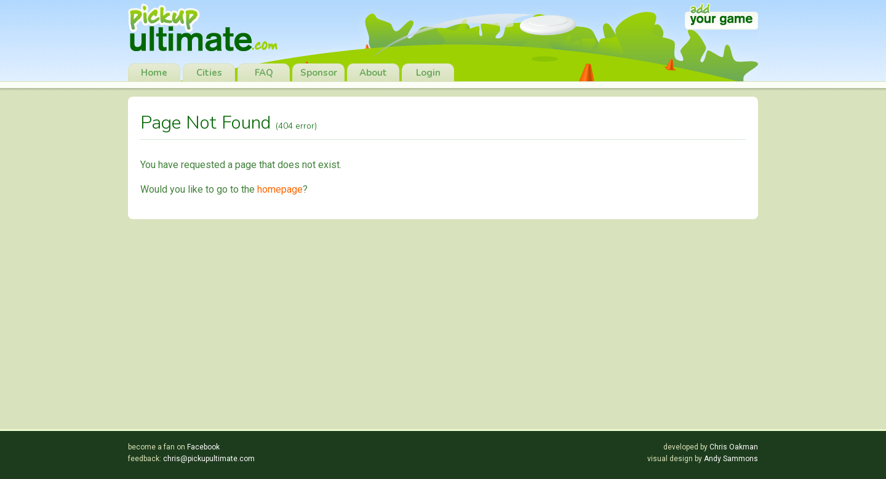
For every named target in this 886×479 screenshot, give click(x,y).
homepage (280, 189)
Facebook (203, 447)
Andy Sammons (731, 458)
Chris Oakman (733, 447)
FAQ (264, 72)
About (373, 72)
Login (428, 72)
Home (154, 72)
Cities (209, 72)
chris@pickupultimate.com (209, 458)
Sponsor (318, 72)
